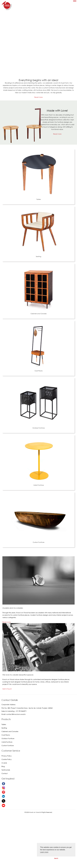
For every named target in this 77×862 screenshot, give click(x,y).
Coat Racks (39, 371)
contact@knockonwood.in (16, 714)
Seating (38, 256)
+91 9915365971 (21, 711)
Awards (4, 763)
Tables (38, 199)
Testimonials (6, 770)
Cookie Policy (7, 759)
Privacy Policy (7, 756)
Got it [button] (56, 858)
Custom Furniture (38, 542)
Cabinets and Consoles (39, 313)
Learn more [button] (44, 852)
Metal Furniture (38, 485)
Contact (5, 773)
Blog (3, 766)
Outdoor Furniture (38, 428)
